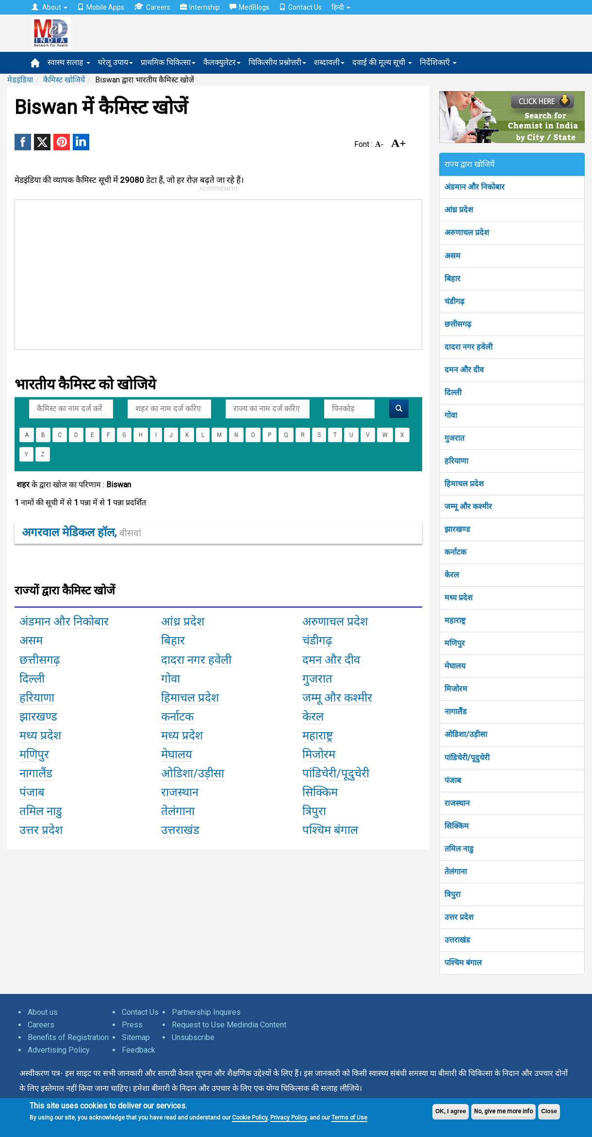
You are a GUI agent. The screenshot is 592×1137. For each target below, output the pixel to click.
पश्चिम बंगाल (463, 962)
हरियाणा (456, 460)
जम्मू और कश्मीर (468, 506)
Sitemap (136, 1037)
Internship (200, 7)
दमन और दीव (464, 369)
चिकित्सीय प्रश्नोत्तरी (277, 62)
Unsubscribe (193, 1037)
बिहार (452, 278)
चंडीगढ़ (454, 301)
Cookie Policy (249, 1117)
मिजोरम (455, 688)
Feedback (138, 1050)
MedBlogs (249, 7)
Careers (152, 7)
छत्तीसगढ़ (457, 324)
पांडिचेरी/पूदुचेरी (467, 757)
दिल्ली (452, 392)
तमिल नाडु (459, 848)
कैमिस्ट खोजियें (64, 79)
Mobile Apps (100, 7)
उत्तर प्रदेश (459, 917)
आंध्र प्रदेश (458, 209)
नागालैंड (455, 711)
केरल (451, 574)
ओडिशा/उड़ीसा (465, 734)
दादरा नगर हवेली (468, 347)
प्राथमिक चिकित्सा (168, 62)
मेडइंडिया (20, 79)
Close (549, 1111)
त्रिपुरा (452, 894)
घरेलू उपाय (115, 62)
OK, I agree (450, 1111)
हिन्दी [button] (340, 7)
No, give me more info (503, 1111)
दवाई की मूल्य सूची (382, 62)
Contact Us (300, 7)
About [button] (49, 7)
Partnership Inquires (206, 1012)
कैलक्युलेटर (222, 62)
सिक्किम (456, 826)
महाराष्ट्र (454, 620)
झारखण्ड (457, 529)
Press (132, 1024)
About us (43, 1012)
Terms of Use (349, 1117)
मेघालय (454, 666)
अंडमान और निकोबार (474, 187)
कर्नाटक (455, 552)
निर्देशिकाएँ (438, 62)
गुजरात (454, 438)
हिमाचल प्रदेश (464, 483)
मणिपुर (454, 643)
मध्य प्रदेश (458, 597)
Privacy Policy (288, 1117)
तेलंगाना (455, 871)
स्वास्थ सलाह (69, 62)
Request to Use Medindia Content (229, 1024)
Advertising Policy (59, 1050)
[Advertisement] (228, 272)
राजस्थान (457, 803)
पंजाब (452, 780)
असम (452, 255)
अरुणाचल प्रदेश (466, 232)
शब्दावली (329, 62)
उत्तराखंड (457, 940)
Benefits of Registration (68, 1037)
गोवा (450, 415)
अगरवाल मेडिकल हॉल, (81, 532)
